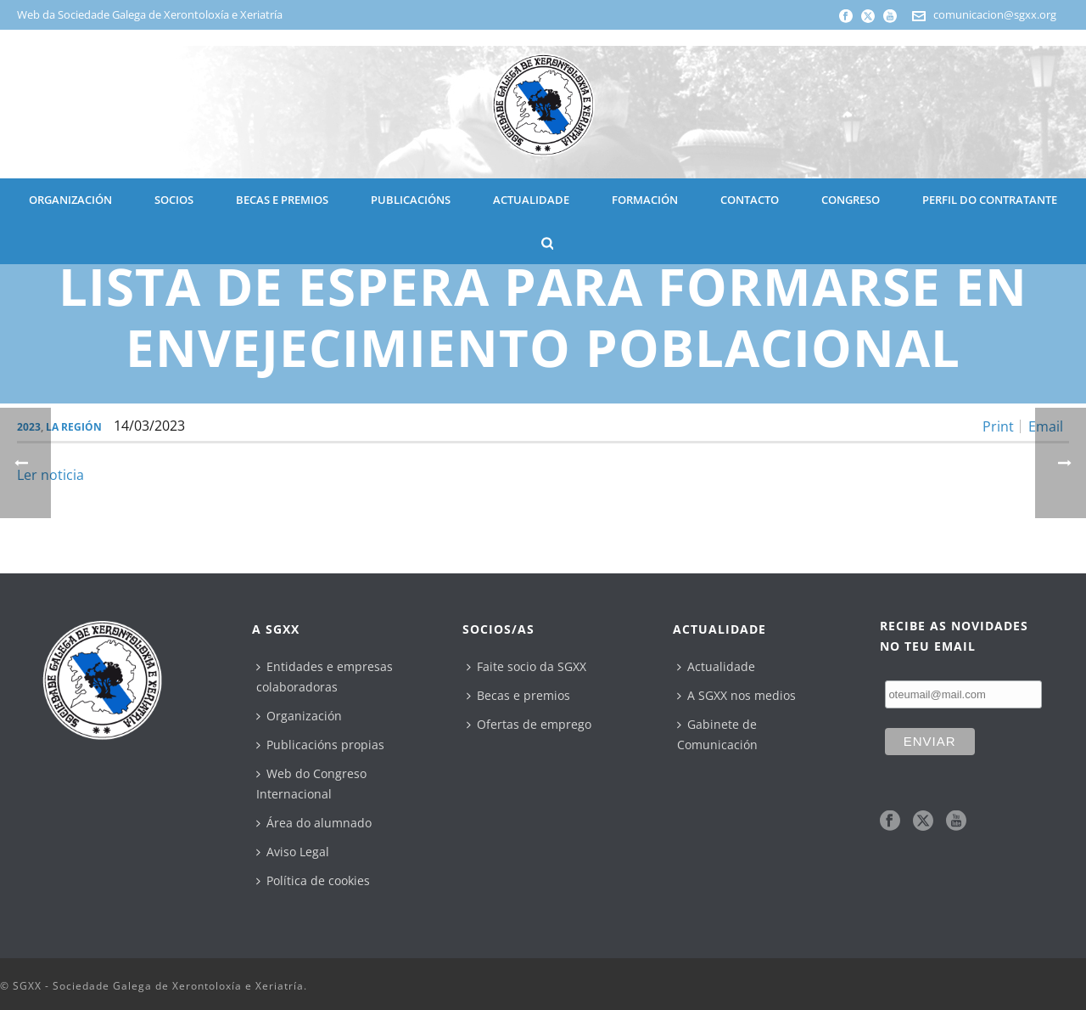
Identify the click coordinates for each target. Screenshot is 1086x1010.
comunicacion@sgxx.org (994, 14)
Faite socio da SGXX (526, 666)
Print (998, 426)
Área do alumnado (314, 823)
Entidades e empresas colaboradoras (324, 676)
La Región (74, 427)
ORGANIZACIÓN (70, 199)
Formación (645, 199)
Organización (299, 716)
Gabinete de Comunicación (717, 734)
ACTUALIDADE (531, 199)
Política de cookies (313, 880)
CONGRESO (850, 199)
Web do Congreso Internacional (311, 783)
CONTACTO (749, 199)
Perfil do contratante (989, 199)
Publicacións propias (320, 744)
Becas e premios (518, 695)
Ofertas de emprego (529, 724)
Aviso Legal (292, 852)
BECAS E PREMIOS (282, 199)
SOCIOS (173, 199)
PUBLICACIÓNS (411, 199)
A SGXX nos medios (736, 695)
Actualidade (716, 666)
